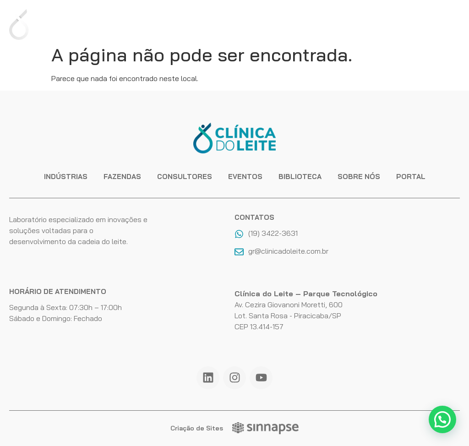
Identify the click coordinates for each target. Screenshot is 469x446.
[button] (442, 419)
